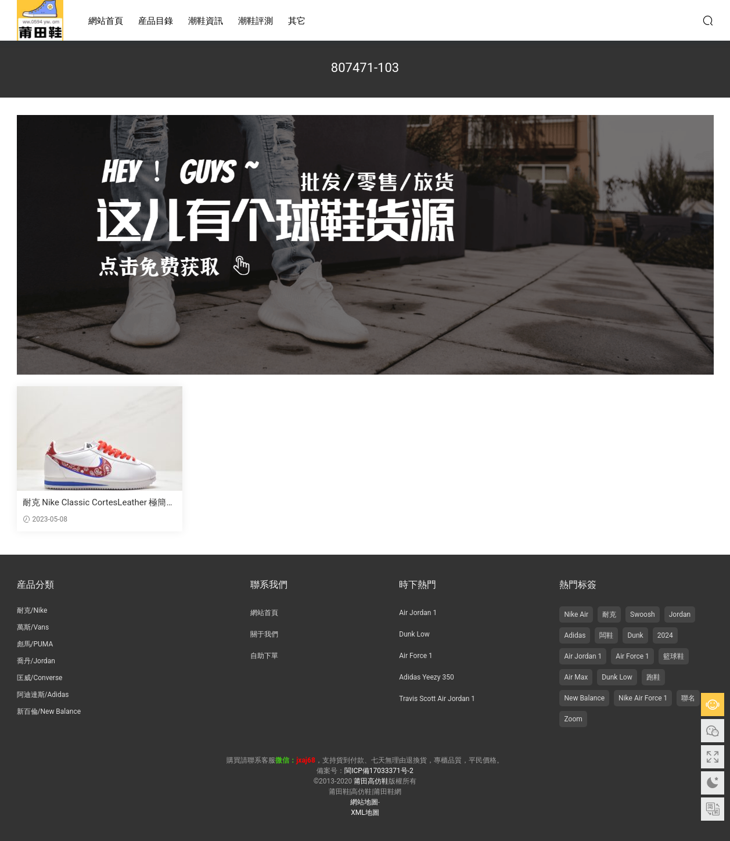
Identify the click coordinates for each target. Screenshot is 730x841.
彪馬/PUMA (35, 644)
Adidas (574, 635)
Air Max (576, 677)
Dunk (635, 635)
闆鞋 (606, 635)
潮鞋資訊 (205, 21)
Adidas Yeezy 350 (426, 677)
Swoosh (642, 614)
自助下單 (264, 656)
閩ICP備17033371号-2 (378, 771)
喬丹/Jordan (36, 661)
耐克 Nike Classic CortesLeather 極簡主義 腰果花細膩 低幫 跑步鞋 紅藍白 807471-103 (99, 502)
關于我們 (264, 634)
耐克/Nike (32, 610)
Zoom (573, 719)
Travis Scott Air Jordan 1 (437, 699)
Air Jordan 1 (418, 613)
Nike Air (576, 614)
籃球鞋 (673, 656)
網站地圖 (364, 802)
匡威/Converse (40, 678)
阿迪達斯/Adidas (43, 695)
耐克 (609, 614)
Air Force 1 (415, 656)
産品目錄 (155, 21)
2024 (665, 635)
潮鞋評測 (255, 21)
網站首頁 (105, 21)
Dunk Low (414, 634)
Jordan (680, 614)
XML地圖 (365, 812)
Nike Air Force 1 (642, 698)
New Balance (584, 698)
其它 (296, 21)
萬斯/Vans (33, 627)
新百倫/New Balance (49, 711)
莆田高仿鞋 (40, 20)
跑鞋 (653, 677)
